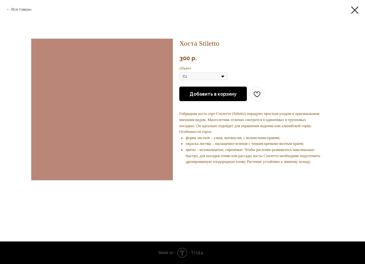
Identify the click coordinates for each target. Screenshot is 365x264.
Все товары (21, 9)
